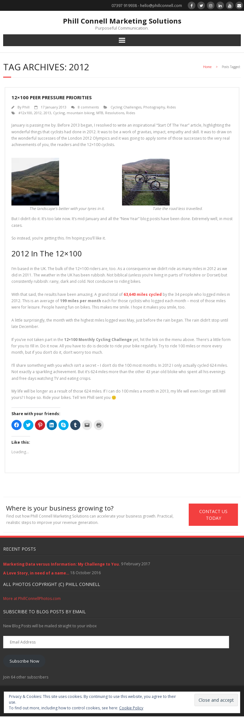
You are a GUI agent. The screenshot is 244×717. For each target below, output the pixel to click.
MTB (99, 112)
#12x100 (25, 112)
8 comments (88, 107)
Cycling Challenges (126, 107)
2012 (38, 112)
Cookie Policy (131, 708)
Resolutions (114, 112)
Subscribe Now (24, 661)
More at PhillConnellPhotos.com (32, 599)
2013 (47, 112)
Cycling (59, 112)
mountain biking (80, 112)
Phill (26, 107)
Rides (171, 107)
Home (207, 67)
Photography (154, 107)
